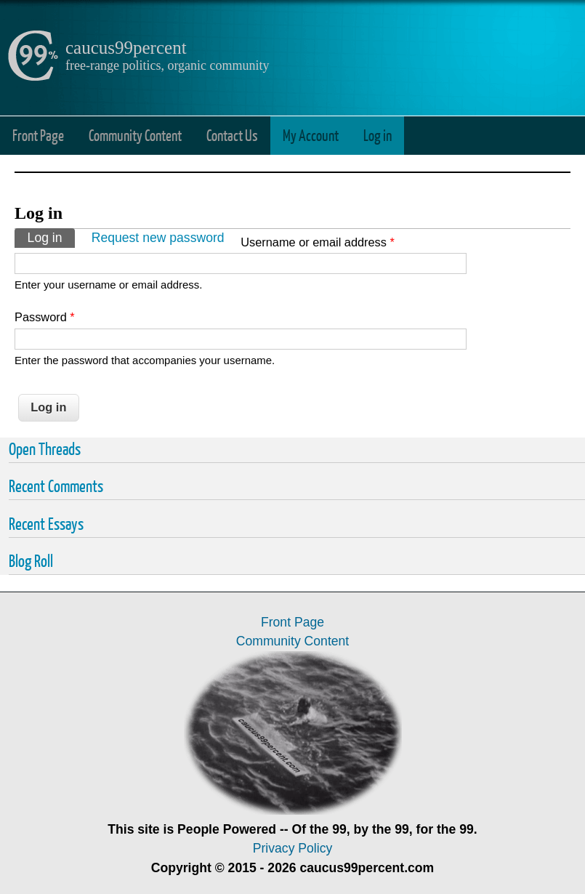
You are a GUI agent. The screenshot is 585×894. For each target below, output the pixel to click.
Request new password (158, 237)
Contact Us (232, 135)
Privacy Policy (293, 848)
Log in (377, 135)
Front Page (38, 135)
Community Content (135, 135)
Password (45, 316)
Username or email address (318, 242)
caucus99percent (126, 47)
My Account (311, 135)
